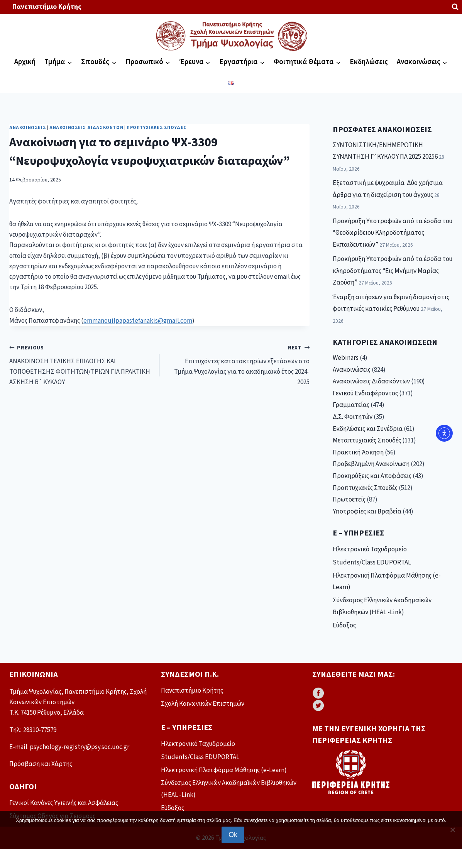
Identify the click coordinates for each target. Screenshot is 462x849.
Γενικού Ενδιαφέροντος (365, 393)
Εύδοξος (344, 625)
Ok (232, 835)
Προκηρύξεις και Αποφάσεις (372, 476)
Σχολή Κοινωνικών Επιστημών (202, 703)
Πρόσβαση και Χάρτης (40, 764)
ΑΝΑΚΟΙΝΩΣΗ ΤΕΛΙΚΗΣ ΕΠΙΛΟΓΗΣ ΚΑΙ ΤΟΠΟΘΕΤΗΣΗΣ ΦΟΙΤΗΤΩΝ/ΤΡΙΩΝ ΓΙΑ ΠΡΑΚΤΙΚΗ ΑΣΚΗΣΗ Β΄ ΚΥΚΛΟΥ (81, 364)
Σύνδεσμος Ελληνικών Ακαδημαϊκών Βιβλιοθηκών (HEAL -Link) (382, 606)
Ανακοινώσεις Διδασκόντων (86, 127)
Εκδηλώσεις (369, 62)
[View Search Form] (455, 7)
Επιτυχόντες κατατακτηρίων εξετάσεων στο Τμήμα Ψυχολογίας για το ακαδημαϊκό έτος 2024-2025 (238, 364)
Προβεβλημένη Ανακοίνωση (371, 464)
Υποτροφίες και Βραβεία (367, 511)
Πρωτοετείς (349, 499)
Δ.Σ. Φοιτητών (352, 417)
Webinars (346, 358)
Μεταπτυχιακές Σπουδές (367, 440)
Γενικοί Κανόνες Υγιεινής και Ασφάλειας (63, 803)
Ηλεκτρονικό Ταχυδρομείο (370, 549)
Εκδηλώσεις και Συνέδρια (368, 429)
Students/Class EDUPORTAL (372, 562)
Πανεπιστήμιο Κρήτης (46, 7)
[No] (452, 830)
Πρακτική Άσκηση (358, 452)
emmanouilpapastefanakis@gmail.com (137, 320)
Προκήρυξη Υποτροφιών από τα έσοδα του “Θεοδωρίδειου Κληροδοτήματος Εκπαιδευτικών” (392, 233)
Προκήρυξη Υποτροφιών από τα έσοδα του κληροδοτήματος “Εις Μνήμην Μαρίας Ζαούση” (392, 270)
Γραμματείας (351, 405)
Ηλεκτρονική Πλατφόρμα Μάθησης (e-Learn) (387, 581)
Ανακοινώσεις (27, 127)
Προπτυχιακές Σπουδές (157, 127)
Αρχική (25, 62)
